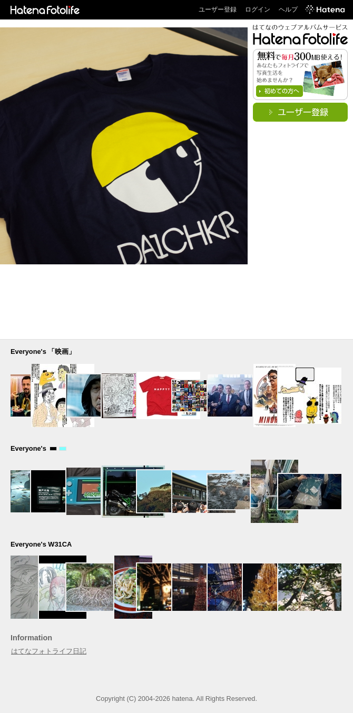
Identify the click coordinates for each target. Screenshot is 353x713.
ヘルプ (288, 9)
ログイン (257, 9)
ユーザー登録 (218, 9)
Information (31, 637)
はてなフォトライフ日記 (48, 651)
